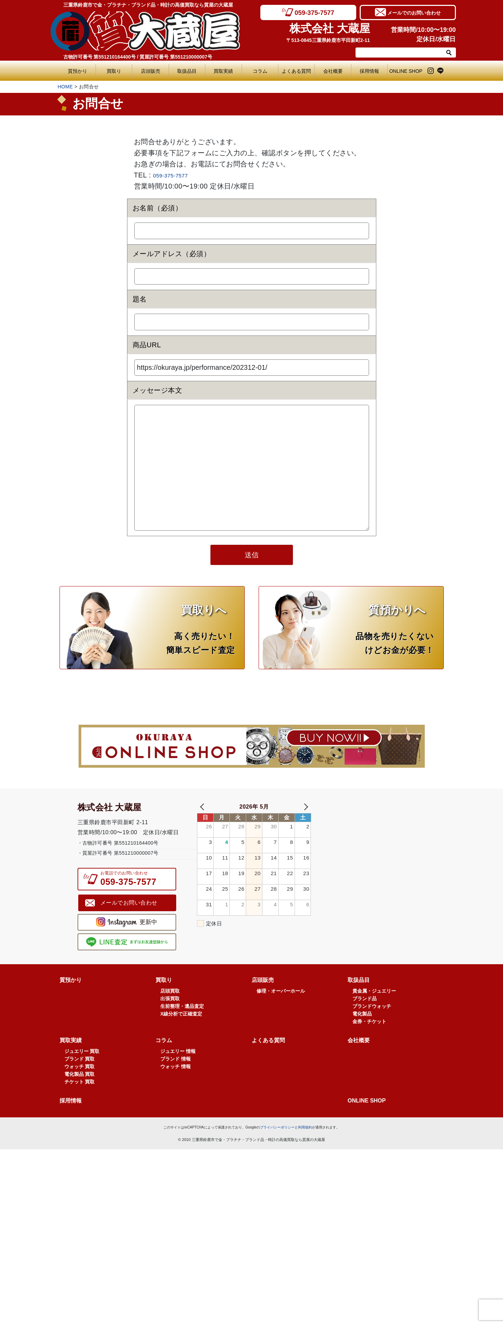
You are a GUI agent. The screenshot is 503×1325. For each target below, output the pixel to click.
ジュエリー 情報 (178, 1068)
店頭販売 (150, 71)
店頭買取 (170, 1008)
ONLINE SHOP (405, 71)
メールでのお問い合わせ (414, 12)
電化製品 (362, 1031)
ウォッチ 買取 (79, 1083)
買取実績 (223, 71)
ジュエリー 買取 (82, 1068)
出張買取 (170, 1015)
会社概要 (333, 71)
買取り (114, 71)
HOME (65, 86)
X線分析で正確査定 (181, 1031)
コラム (260, 71)
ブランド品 (364, 1015)
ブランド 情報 (175, 1076)
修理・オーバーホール (281, 1008)
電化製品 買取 (79, 1091)
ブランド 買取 (79, 1076)
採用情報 (369, 71)
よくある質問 (298, 71)
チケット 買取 (79, 1099)
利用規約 (305, 1145)
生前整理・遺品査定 (182, 1023)
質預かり (77, 71)
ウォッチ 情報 (175, 1083)
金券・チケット (369, 1038)
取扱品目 (187, 71)
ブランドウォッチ (371, 1023)
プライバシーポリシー (277, 1145)
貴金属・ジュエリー (374, 1008)
